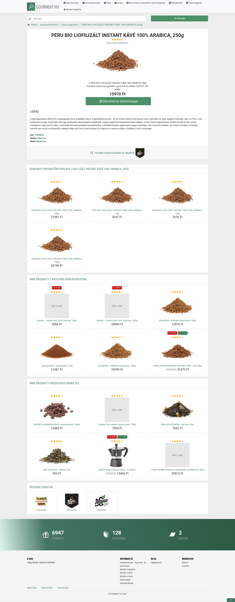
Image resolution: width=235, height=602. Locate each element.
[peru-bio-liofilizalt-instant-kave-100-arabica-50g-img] (117, 195)
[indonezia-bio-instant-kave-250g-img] (57, 351)
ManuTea (32, 587)
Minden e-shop (126, 576)
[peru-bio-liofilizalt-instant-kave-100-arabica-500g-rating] (57, 182)
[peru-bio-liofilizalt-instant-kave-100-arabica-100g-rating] (177, 182)
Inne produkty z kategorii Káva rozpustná (58, 279)
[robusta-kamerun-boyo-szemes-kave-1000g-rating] (57, 396)
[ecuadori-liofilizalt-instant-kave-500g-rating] (177, 292)
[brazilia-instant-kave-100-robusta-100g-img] (57, 306)
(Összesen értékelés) (117, 43)
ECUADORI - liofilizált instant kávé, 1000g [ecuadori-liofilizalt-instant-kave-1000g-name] (117, 366)
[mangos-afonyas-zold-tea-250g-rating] (177, 396)
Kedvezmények (126, 583)
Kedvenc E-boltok (41, 487)
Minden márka (126, 573)
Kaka (107, 3)
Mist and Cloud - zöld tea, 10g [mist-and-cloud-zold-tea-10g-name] (56, 469)
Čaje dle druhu (71, 3)
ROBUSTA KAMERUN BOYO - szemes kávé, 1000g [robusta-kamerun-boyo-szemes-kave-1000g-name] (57, 424)
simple (118, 3)
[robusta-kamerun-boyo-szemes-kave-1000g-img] (57, 410)
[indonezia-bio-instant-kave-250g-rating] (57, 337)
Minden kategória (72, 9)
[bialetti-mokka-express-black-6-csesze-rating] (117, 441)
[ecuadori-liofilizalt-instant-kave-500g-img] (177, 306)
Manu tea (41, 138)
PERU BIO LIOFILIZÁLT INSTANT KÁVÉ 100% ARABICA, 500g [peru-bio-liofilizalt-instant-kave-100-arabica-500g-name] (56, 212)
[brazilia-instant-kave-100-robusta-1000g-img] (117, 306)
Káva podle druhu (91, 3)
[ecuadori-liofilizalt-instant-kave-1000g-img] (117, 351)
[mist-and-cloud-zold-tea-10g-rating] (57, 441)
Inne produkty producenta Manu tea (54, 383)
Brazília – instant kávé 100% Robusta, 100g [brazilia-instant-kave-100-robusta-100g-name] (57, 320)
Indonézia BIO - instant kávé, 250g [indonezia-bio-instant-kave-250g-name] (56, 366)
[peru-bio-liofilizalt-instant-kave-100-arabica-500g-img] (57, 195)
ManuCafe (41, 141)
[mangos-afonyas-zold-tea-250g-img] (177, 410)
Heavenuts (63, 587)
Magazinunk (156, 562)
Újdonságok (125, 580)
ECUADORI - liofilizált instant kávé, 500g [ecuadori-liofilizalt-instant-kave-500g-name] (177, 320)
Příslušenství (176, 3)
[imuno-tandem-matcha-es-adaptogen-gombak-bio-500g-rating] (177, 441)
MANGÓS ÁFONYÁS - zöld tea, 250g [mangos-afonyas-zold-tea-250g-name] (177, 424)
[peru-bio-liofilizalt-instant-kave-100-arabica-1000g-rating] (57, 230)
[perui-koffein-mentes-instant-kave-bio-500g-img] (177, 351)
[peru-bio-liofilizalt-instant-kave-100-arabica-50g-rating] (117, 182)
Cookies (185, 566)
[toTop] (231, 600)
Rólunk (185, 562)
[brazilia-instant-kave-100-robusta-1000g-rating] (117, 292)
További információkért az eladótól (117, 153)
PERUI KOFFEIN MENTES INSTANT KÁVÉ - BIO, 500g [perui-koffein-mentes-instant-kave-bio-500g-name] (177, 366)
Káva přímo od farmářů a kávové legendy (145, 3)
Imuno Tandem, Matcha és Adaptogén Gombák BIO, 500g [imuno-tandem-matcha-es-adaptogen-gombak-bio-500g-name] (177, 469)
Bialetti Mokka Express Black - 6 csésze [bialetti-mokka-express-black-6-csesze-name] (117, 469)
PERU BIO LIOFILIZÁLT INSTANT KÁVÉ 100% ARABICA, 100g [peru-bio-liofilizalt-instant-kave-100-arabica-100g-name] (177, 212)
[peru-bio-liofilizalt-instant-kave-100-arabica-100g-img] (177, 195)
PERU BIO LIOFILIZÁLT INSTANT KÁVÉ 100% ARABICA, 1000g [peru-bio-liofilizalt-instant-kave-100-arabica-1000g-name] (56, 260)
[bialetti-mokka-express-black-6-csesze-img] (117, 455)
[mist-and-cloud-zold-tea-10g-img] (57, 455)
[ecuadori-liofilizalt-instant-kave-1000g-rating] (117, 337)
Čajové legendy (194, 3)
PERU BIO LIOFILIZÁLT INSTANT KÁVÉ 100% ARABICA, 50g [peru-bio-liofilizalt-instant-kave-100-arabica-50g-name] (117, 212)
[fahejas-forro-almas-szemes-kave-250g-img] (117, 410)
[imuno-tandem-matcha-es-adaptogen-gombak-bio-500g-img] (177, 455)
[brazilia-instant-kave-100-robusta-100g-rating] (57, 292)
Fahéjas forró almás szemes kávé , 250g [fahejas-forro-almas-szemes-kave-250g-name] (117, 424)
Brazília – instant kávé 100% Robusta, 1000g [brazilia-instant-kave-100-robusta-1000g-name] (117, 320)
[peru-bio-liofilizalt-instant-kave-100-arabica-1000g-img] (57, 244)
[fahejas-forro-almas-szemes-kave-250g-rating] (117, 396)
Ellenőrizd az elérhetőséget (118, 101)
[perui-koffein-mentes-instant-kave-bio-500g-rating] (177, 337)
